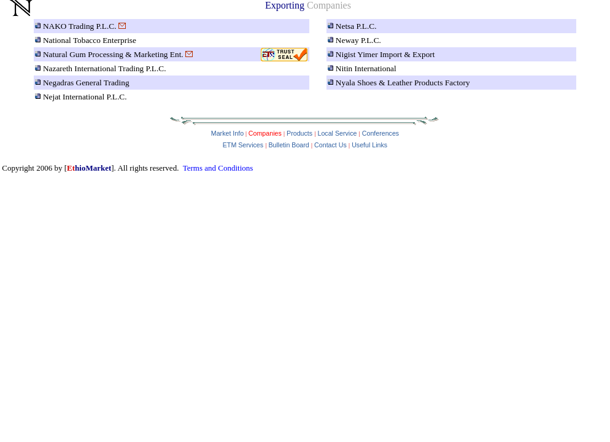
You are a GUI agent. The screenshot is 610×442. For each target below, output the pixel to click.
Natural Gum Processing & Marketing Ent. (113, 54)
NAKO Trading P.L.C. (80, 26)
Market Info (227, 133)
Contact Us (330, 145)
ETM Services (243, 145)
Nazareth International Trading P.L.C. (104, 68)
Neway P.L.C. (358, 40)
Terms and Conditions (218, 168)
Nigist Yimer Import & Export (385, 54)
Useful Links (369, 145)
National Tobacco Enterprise (89, 40)
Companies (264, 133)
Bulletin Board (288, 145)
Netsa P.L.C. (356, 26)
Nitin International (366, 68)
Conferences (380, 133)
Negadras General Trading (86, 82)
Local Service (337, 133)
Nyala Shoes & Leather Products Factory (403, 82)
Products (299, 133)
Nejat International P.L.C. (85, 96)
